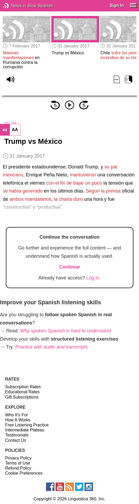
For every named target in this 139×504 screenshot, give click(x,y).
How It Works (17, 420)
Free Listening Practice (27, 425)
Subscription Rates (23, 387)
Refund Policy (18, 468)
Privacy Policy (18, 458)
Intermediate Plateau (24, 430)
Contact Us (15, 440)
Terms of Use (17, 463)
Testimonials (16, 435)
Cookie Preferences (24, 473)
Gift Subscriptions (21, 397)
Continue (69, 267)
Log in (92, 277)
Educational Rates (22, 392)
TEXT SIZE (10, 123)
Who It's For (16, 415)
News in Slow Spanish (14, 5)
